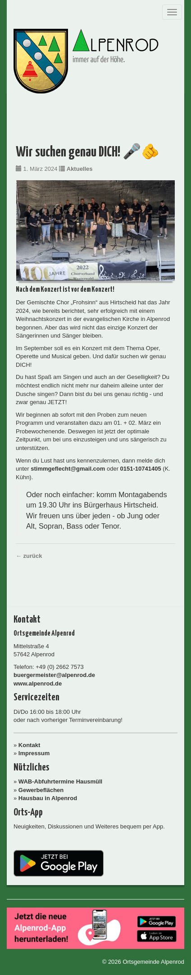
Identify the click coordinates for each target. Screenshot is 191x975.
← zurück (29, 555)
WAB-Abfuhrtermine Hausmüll (60, 781)
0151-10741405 (140, 468)
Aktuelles (80, 168)
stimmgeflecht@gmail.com (68, 468)
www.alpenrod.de (38, 683)
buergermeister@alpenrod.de (54, 675)
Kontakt (29, 745)
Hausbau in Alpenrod (47, 798)
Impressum (34, 753)
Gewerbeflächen (41, 790)
